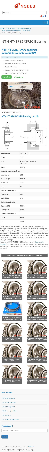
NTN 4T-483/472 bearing (12, 338)
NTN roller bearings (24, 28)
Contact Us (30, 446)
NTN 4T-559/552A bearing (37, 359)
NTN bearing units (8, 407)
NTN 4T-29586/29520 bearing (12, 296)
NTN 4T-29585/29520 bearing (37, 276)
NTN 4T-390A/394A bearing (36, 296)
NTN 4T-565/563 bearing (12, 380)
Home (2, 28)
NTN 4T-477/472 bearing (36, 317)
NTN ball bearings (8, 398)
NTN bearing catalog (9, 411)
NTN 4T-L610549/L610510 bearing (13, 276)
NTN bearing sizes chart (10, 419)
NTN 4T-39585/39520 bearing (12, 317)
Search (5, 437)
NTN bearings (11, 28)
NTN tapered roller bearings (11, 30)
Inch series (26, 30)
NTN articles (6, 415)
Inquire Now (6, 77)
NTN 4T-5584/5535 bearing (12, 359)
